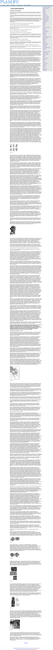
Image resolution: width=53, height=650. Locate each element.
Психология (44, 42)
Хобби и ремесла (45, 63)
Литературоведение (45, 31)
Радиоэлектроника (45, 43)
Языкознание (44, 70)
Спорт (44, 50)
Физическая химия (45, 58)
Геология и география (46, 16)
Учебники (44, 55)
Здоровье (44, 23)
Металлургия (44, 35)
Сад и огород (44, 46)
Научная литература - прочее (47, 36)
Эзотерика (44, 66)
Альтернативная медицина (46, 7)
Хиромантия (44, 62)
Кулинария (44, 28)
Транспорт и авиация (46, 54)
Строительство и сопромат (46, 51)
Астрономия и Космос (46, 8)
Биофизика (44, 11)
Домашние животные (46, 20)
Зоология (44, 24)
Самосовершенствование (46, 47)
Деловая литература (45, 19)
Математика (44, 32)
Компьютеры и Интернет (46, 27)
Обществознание (45, 38)
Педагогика (44, 39)
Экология (44, 67)
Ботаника (44, 12)
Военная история (45, 15)
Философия (44, 59)
